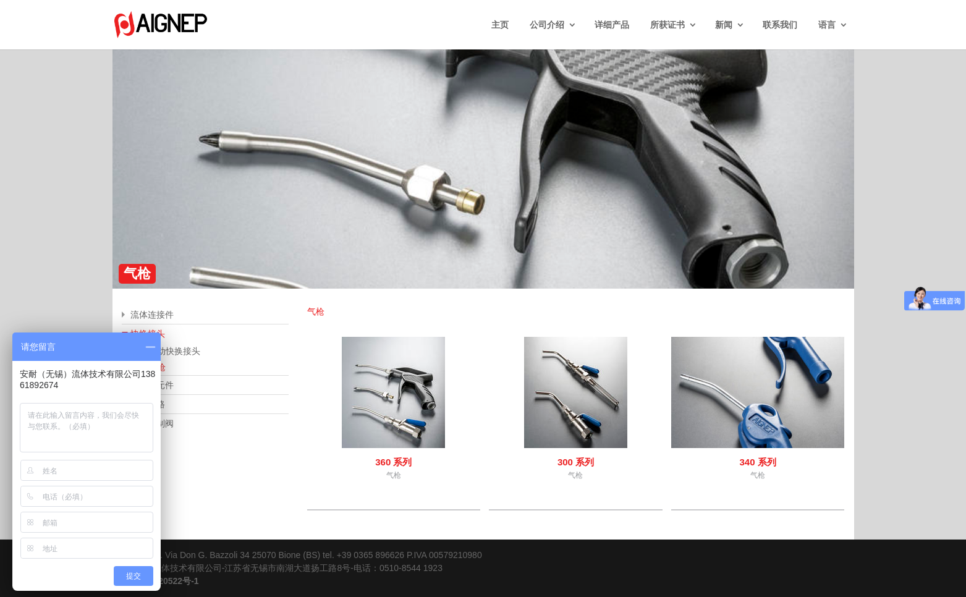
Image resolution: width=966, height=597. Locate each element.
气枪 (157, 367)
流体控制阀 (152, 423)
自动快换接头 (174, 351)
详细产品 (612, 25)
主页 (500, 25)
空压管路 (147, 404)
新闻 (723, 25)
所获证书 (667, 25)
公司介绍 (547, 25)
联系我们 (780, 25)
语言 (827, 25)
